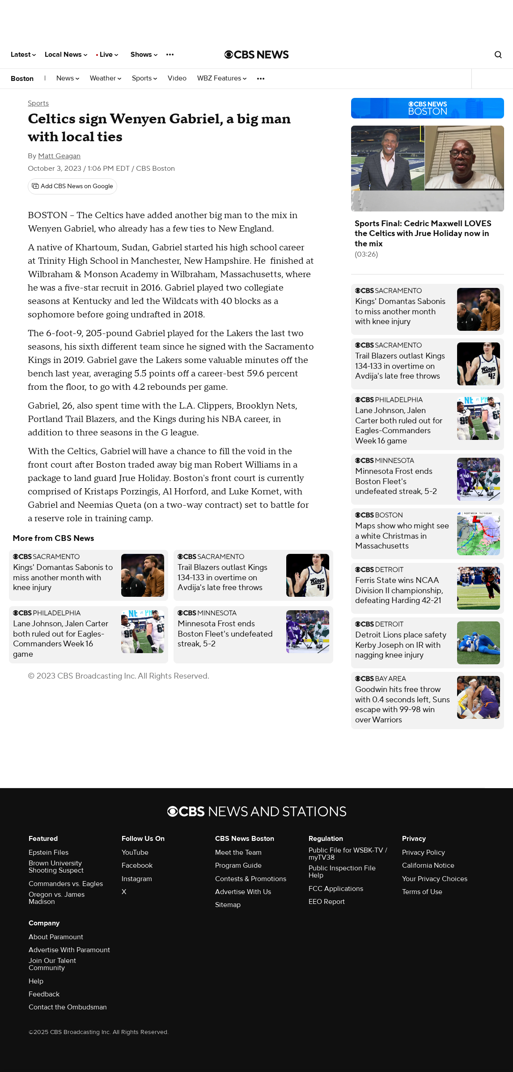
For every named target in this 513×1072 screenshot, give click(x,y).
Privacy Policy (423, 852)
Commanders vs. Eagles (66, 883)
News (67, 78)
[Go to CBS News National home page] (257, 54)
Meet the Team (238, 852)
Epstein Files (48, 852)
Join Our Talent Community (52, 964)
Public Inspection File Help (342, 872)
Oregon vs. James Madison (57, 898)
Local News (66, 54)
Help (36, 981)
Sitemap (228, 904)
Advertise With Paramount (69, 950)
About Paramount (56, 937)
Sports (144, 78)
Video (177, 78)
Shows (144, 54)
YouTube (135, 852)
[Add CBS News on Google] (72, 186)
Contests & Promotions (250, 878)
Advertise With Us (243, 891)
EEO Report (327, 901)
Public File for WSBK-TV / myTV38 (348, 854)
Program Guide (238, 865)
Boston (22, 78)
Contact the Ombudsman (68, 1007)
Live (109, 54)
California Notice (428, 865)
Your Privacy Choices (434, 878)
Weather (105, 78)
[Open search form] (498, 55)
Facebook (137, 865)
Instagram (137, 878)
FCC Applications (336, 888)
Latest (23, 54)
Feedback (44, 994)
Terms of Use (422, 891)
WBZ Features (221, 78)
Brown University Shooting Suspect (56, 867)
